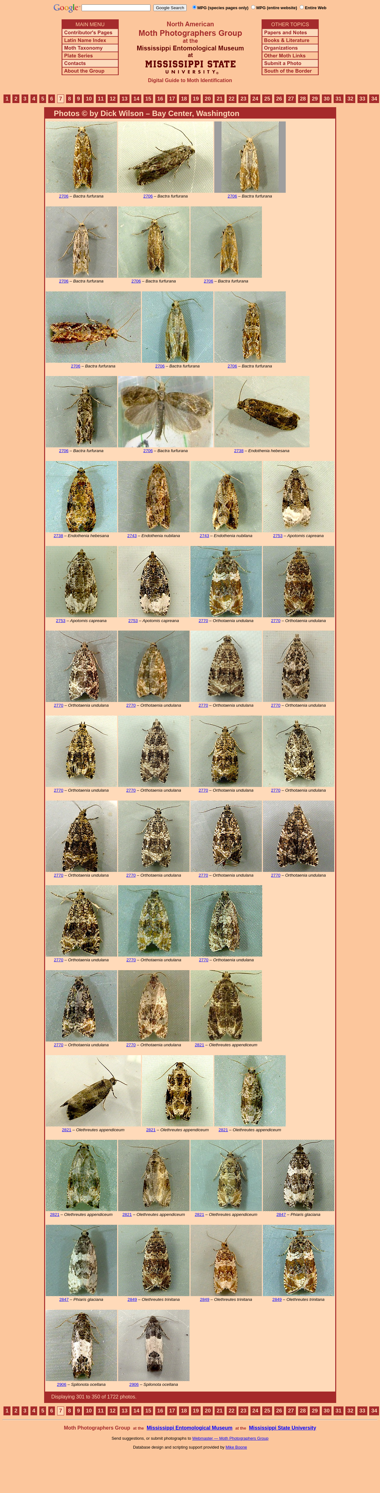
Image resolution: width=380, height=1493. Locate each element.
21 (220, 99)
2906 (61, 1384)
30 (327, 99)
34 (374, 99)
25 (267, 99)
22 (232, 99)
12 (113, 99)
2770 (203, 620)
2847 (281, 1214)
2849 (132, 1299)
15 (148, 99)
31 (339, 99)
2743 (132, 535)
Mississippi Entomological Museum (189, 1428)
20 (208, 99)
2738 (238, 450)
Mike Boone (236, 1447)
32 (350, 99)
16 (160, 99)
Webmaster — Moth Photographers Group (230, 1438)
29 (315, 99)
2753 (278, 535)
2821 (199, 1044)
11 (101, 99)
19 (196, 99)
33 (362, 99)
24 (255, 99)
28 (303, 99)
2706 (64, 196)
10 (89, 99)
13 (125, 99)
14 (136, 99)
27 (291, 99)
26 (279, 99)
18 (184, 99)
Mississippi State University (282, 1428)
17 (172, 99)
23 (243, 99)
